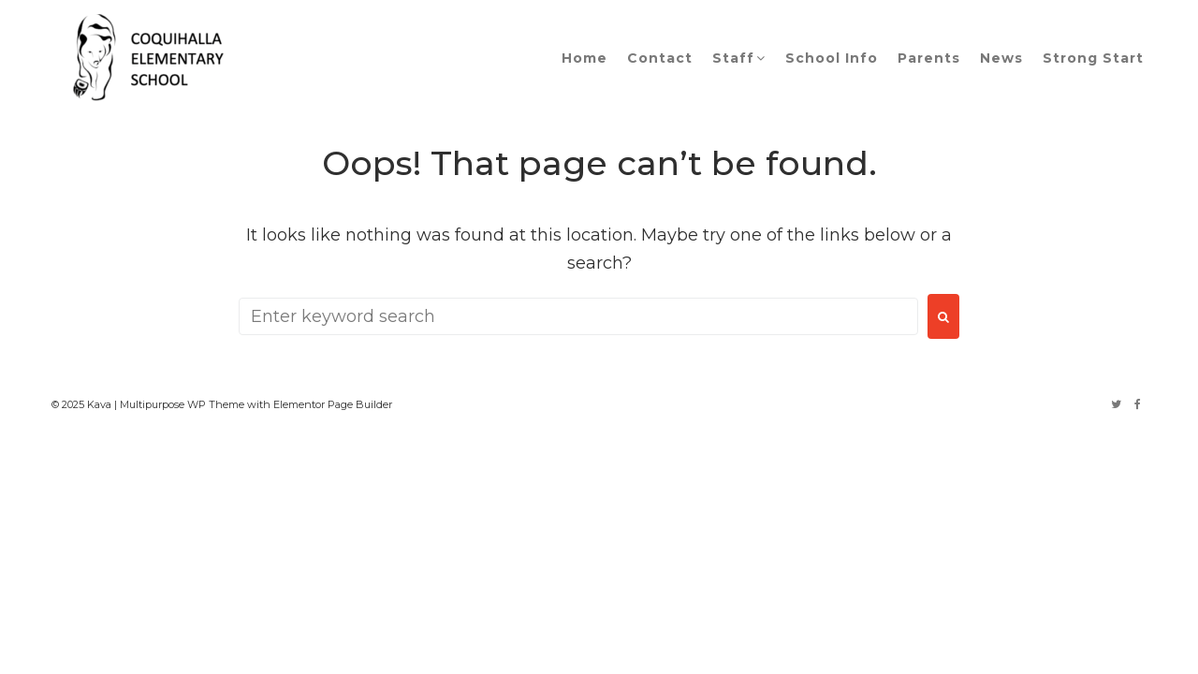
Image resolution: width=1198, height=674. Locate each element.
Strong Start (1093, 58)
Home (584, 58)
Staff (733, 58)
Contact (660, 58)
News (1001, 58)
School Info (831, 58)
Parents (929, 58)
